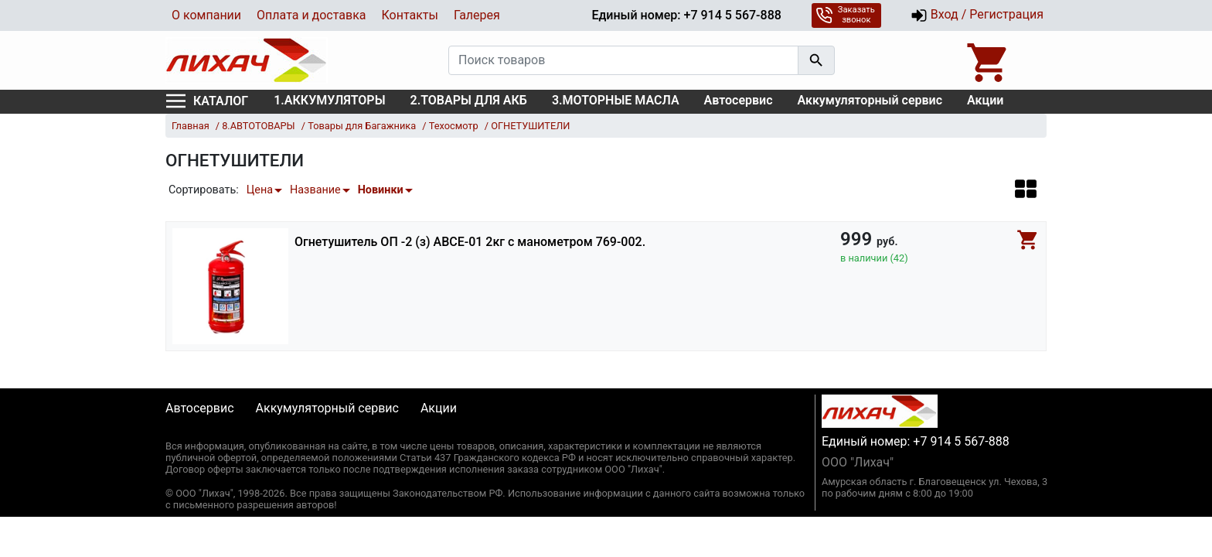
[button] (1025, 188)
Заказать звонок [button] (845, 15)
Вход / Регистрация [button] (977, 15)
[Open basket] (988, 60)
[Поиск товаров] (623, 60)
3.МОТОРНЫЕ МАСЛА (615, 100)
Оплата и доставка (311, 15)
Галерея (477, 15)
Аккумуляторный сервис (870, 100)
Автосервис (738, 100)
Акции (985, 100)
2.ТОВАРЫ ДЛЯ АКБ (468, 100)
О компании (206, 15)
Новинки (380, 189)
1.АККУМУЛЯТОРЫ (329, 100)
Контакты (409, 15)
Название (315, 189)
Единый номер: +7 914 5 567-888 (686, 15)
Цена (260, 189)
